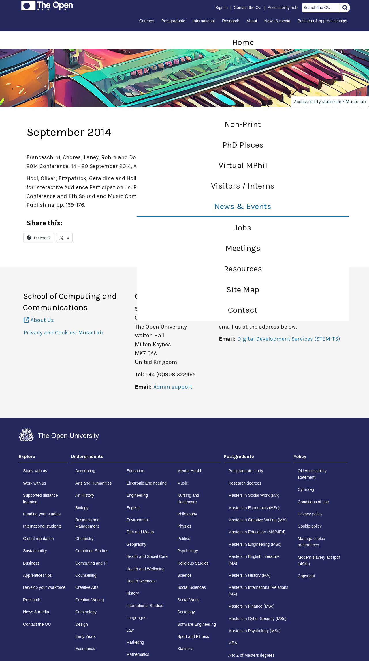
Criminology (86, 612)
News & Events (242, 206)
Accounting (85, 470)
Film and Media (140, 532)
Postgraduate (173, 20)
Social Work (188, 599)
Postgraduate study (245, 470)
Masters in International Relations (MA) (258, 590)
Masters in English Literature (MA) (253, 559)
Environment (137, 519)
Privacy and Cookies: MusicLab (63, 332)
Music (182, 483)
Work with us (34, 483)
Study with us (35, 470)
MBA (232, 642)
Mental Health (189, 470)
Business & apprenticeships (322, 20)
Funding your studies (42, 514)
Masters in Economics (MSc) (254, 507)
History (132, 593)
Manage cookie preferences (311, 541)
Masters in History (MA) (249, 575)
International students (42, 526)
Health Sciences (140, 581)
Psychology (187, 550)
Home (243, 42)
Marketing (135, 642)
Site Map (242, 289)
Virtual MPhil (243, 165)
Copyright (306, 576)
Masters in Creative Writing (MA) (257, 519)
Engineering (137, 495)
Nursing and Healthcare (188, 498)
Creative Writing (89, 599)
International (204, 20)
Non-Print (243, 124)
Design (81, 624)
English (133, 507)
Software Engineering (196, 624)
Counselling (85, 575)
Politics (183, 538)
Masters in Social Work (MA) (253, 495)
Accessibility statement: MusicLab (330, 101)
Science (184, 575)
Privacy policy (310, 514)
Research (230, 20)
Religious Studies (192, 563)
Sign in (221, 7)
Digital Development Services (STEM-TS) (288, 339)
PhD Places (242, 145)
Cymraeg (306, 489)
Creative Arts (86, 587)
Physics (184, 526)
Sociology (186, 612)
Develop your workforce (44, 587)
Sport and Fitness (193, 636)
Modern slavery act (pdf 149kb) (319, 560)
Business (31, 563)
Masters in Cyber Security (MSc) (257, 618)
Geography (136, 544)
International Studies (144, 605)
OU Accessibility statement (312, 473)
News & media (277, 20)
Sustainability (35, 550)
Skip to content (19, 6)
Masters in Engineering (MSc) (254, 544)
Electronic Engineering (146, 483)
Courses (146, 20)
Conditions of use (313, 502)
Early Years (85, 636)
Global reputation (38, 538)
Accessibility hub (283, 7)
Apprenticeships (37, 575)
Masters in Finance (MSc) (251, 606)
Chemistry (84, 538)
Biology (82, 507)
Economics (85, 648)
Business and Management (87, 522)
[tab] (43, 458)
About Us (39, 320)
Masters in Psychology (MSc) (254, 630)
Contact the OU (248, 7)
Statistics (185, 648)
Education (135, 470)
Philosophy (187, 514)
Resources (243, 268)
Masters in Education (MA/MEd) (256, 532)
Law (130, 630)
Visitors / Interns (242, 186)
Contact (242, 310)
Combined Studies (91, 550)
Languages (136, 617)
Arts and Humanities (93, 483)
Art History (84, 495)
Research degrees (244, 483)
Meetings (242, 248)
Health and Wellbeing (145, 569)
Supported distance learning (40, 498)
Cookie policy (310, 526)
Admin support (172, 386)
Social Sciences (191, 587)
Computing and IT (91, 563)
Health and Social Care (147, 556)
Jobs (242, 227)
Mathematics (137, 654)
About (251, 20)
